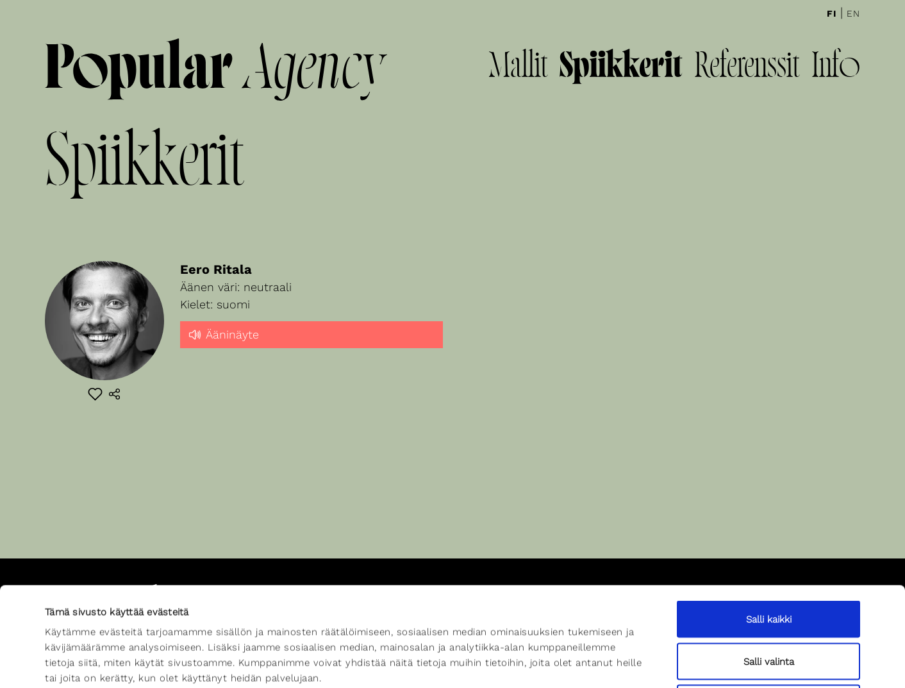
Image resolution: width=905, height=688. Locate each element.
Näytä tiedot (562, 663)
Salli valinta (768, 562)
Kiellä (768, 604)
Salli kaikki (769, 520)
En (853, 13)
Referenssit (746, 68)
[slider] (311, 345)
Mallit (517, 68)
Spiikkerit (621, 68)
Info (835, 68)
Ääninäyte (223, 333)
